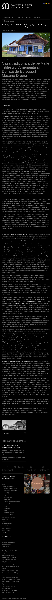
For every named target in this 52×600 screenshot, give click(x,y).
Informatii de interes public (8, 486)
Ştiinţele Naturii (5, 546)
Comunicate (7, 508)
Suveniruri (37, 483)
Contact (6, 21)
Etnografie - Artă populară (8, 542)
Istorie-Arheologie (6, 544)
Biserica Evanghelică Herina (9, 557)
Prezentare (7, 105)
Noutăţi (20, 17)
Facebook (7, 470)
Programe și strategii (7, 523)
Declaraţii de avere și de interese (12, 501)
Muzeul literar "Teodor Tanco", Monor (11, 579)
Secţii (9, 59)
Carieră (3, 521)
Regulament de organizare (8, 517)
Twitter (21, 467)
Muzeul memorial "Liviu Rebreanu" (10, 590)
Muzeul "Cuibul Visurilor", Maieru (10, 570)
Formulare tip (7, 504)
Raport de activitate (8, 515)
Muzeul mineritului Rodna (8, 592)
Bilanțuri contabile (8, 497)
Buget (5, 495)
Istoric (28, 17)
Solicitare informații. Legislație (11, 488)
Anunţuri (6, 506)
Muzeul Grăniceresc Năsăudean (10, 577)
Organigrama (5, 519)
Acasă (4, 59)
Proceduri (6, 510)
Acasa (3, 482)
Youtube (31, 470)
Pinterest (43, 470)
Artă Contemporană (7, 540)
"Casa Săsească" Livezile (8, 555)
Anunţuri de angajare (9, 512)
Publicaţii (37, 17)
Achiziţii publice (7, 499)
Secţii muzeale (9, 17)
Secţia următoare (8, 30)
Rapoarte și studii (6, 530)
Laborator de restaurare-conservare (10, 526)
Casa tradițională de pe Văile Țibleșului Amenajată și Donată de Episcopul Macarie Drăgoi (10, 562)
